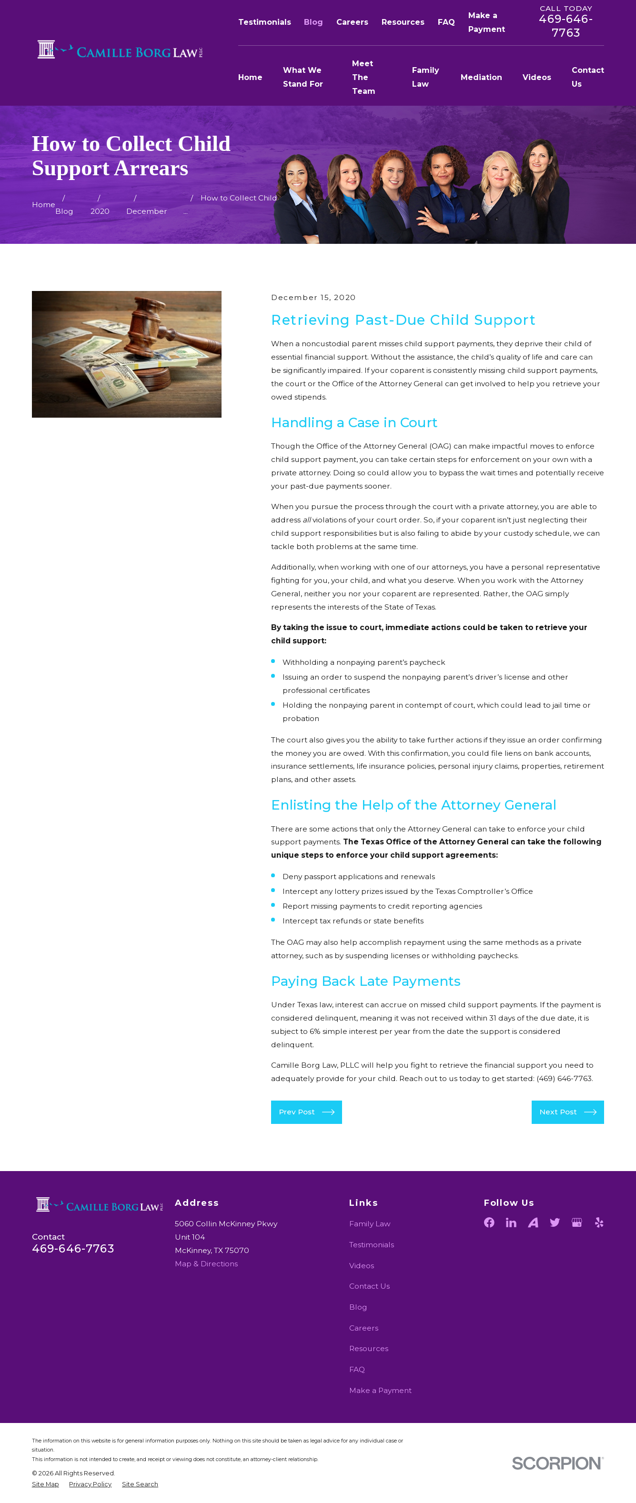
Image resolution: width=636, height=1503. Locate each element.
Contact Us (369, 1286)
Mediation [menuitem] (481, 77)
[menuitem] (45, 1484)
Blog (313, 22)
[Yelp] (599, 1222)
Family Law (370, 1223)
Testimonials (264, 22)
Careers (352, 22)
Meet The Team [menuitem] (363, 77)
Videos (361, 1265)
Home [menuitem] (250, 77)
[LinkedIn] (511, 1222)
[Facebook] (489, 1222)
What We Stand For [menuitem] (303, 77)
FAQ (446, 22)
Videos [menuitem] (537, 77)
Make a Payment (380, 1390)
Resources (403, 22)
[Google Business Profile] (577, 1222)
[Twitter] (555, 1222)
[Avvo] (533, 1222)
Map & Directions (206, 1263)
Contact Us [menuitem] (588, 77)
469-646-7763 (566, 26)
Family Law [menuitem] (425, 77)
